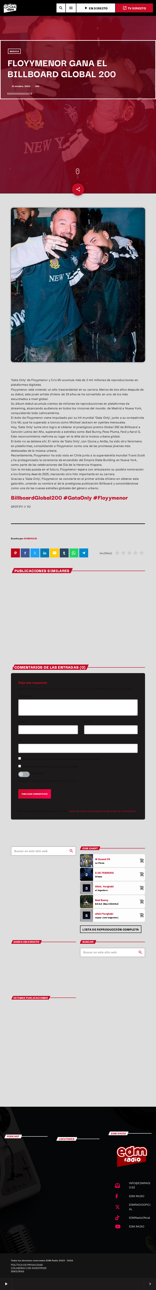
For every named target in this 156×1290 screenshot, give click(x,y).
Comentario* (24, 696)
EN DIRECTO (96, 8)
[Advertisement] (78, 133)
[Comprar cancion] (141, 860)
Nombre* (22, 721)
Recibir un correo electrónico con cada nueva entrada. (51, 766)
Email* (87, 721)
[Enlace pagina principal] (10, 8)
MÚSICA (14, 51)
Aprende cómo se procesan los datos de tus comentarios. (102, 811)
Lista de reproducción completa (110, 929)
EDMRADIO (30, 538)
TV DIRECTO (134, 8)
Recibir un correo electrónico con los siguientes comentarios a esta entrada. (62, 758)
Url (19, 740)
